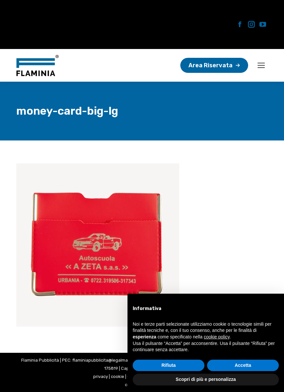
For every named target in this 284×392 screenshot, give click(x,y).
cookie (117, 376)
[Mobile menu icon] (261, 65)
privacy (100, 376)
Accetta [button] (243, 365)
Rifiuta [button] (168, 365)
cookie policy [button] (217, 336)
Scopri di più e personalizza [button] (206, 379)
